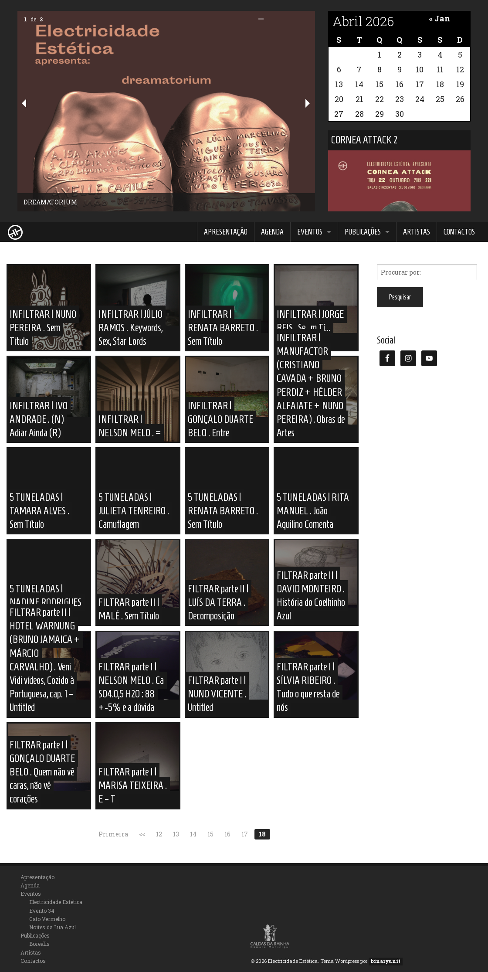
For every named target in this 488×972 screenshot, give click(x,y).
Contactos (459, 232)
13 (176, 834)
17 (244, 834)
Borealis (39, 943)
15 (210, 834)
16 (227, 834)
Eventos (309, 232)
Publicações (363, 232)
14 (193, 834)
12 (159, 834)
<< (142, 834)
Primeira (113, 834)
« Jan (439, 18)
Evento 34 (41, 910)
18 (262, 834)
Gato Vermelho (47, 918)
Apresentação (225, 232)
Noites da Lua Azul (52, 927)
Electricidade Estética (55, 901)
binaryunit (385, 961)
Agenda (272, 232)
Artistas (416, 232)
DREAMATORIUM (50, 202)
